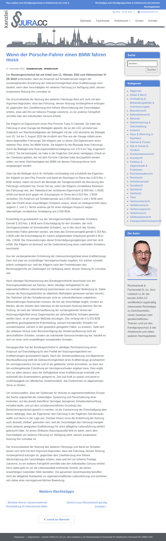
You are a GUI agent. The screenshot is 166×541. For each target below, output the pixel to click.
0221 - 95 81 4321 (124, 12)
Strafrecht (135, 193)
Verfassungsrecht (140, 209)
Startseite (85, 20)
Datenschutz (34, 537)
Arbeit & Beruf (138, 95)
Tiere (133, 197)
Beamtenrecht (138, 110)
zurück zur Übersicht (56, 519)
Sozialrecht (136, 185)
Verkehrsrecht (51, 68)
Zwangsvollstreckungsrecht (145, 221)
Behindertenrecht (140, 114)
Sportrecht (136, 189)
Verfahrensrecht (139, 205)
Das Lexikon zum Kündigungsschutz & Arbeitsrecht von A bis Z (37, 3)
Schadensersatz (34, 68)
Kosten (139, 20)
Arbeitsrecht (122, 20)
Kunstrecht (136, 158)
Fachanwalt (102, 20)
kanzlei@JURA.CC (149, 12)
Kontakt (153, 20)
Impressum (19, 537)
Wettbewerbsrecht (140, 217)
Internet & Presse (140, 142)
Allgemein (135, 91)
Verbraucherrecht (140, 201)
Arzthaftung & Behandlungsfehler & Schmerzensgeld (142, 102)
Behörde (135, 118)
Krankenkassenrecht (142, 154)
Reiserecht (136, 177)
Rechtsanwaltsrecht (141, 173)
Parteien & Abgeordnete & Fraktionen (138, 165)
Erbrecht (135, 130)
